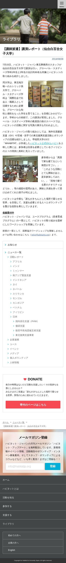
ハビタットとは (33, 488)
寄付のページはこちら (33, 404)
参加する (33, 506)
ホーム (33, 480)
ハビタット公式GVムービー (44, 143)
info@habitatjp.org (40, 235)
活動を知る (33, 497)
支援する (33, 515)
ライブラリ (33, 524)
